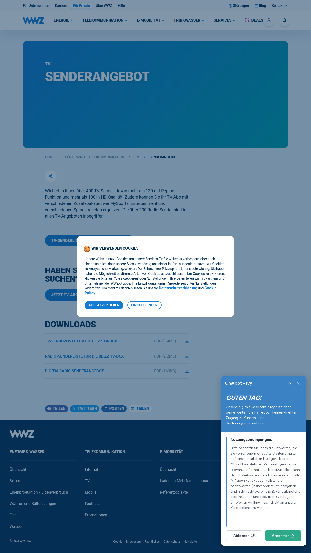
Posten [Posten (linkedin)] (114, 408)
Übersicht (18, 469)
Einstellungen (144, 305)
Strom (15, 481)
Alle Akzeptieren (104, 305)
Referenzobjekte (174, 492)
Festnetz (92, 503)
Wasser (16, 526)
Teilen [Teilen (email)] (140, 408)
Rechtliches (152, 541)
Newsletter (191, 541)
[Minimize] (290, 383)
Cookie (117, 541)
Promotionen (96, 515)
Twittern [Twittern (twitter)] (84, 408)
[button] (51, 176)
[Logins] (269, 20)
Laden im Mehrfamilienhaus (184, 481)
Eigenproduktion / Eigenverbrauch (39, 492)
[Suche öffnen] (284, 20)
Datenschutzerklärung (178, 288)
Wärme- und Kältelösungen (33, 503)
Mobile (90, 492)
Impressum (133, 541)
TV (87, 481)
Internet (91, 469)
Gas (13, 515)
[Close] (298, 383)
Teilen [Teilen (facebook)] (56, 408)
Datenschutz (172, 541)
